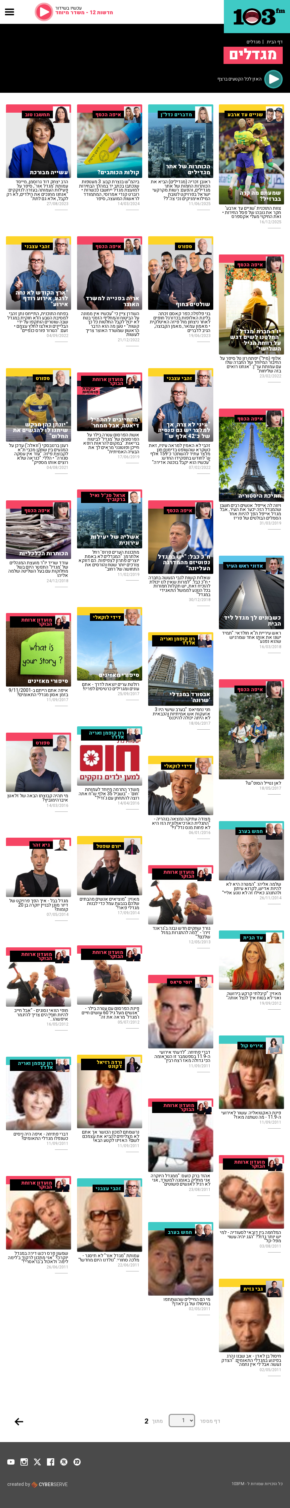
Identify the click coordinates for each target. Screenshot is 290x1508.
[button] (10, 12)
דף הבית (275, 41)
